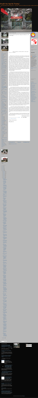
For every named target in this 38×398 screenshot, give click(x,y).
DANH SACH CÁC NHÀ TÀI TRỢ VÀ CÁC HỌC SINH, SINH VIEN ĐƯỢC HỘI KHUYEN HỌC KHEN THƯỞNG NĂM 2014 (6, 392)
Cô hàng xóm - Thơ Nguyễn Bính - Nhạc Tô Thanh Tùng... (4, 188)
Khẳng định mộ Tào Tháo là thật (4, 196)
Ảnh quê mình (3, 53)
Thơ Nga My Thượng (3, 129)
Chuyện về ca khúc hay (13, 118)
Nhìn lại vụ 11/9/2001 (4, 108)
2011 (3, 170)
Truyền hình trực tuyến (34, 97)
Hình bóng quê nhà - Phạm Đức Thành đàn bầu (4, 307)
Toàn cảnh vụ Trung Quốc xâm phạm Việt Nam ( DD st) (4, 248)
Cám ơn (2, 60)
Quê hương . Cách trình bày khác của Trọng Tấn (5, 315)
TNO (2, 135)
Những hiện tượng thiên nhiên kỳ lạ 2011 (4, 223)
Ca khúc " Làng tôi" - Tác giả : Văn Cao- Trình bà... (5, 298)
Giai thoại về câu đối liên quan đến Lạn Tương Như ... (5, 322)
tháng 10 (4, 173)
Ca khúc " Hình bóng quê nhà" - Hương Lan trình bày (5, 304)
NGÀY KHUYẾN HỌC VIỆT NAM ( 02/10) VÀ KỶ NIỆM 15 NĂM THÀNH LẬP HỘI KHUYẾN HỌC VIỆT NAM (6, 372)
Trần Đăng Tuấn (33, 99)
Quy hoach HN (3, 113)
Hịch (2, 85)
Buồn (2, 58)
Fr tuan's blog (3, 70)
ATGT (2, 55)
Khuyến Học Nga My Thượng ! (10, 4)
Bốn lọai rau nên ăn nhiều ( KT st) (5, 232)
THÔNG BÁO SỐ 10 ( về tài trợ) (5, 263)
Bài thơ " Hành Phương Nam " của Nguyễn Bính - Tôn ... (5, 192)
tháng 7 (4, 176)
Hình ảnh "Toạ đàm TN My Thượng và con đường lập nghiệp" (4, 87)
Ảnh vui (2, 54)
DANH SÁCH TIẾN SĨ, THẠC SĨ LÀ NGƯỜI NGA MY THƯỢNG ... (5, 335)
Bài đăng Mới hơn (12, 142)
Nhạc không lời (3, 104)
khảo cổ (2, 95)
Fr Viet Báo (2, 71)
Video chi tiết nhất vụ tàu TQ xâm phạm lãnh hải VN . (5, 245)
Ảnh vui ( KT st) (5, 255)
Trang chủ (19, 142)
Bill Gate (2, 57)
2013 (3, 168)
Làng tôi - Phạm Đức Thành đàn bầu (5, 310)
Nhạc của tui (32, 95)
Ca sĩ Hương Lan (3, 59)
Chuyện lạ (2, 62)
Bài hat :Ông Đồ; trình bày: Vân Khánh (5, 313)
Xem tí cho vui (4, 203)
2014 (3, 167)
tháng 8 (4, 175)
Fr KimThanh (3, 69)
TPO (2, 136)
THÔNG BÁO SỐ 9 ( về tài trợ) (4, 286)
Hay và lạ (2, 84)
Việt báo (32, 100)
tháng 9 (4, 174)
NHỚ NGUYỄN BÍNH (5, 194)
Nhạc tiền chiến (3, 105)
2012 (3, 169)
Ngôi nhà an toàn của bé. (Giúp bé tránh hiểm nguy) (4, 215)
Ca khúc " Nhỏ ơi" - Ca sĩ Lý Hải (5, 292)
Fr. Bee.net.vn (3, 72)
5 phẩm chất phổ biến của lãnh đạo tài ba (5, 226)
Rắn (1, 114)
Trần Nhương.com (33, 98)
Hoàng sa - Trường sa (4, 89)
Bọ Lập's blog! (33, 91)
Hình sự (2, 88)
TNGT (2, 134)
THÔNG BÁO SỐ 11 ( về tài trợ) (5, 252)
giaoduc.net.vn (3, 82)
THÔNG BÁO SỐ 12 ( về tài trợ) (5, 243)
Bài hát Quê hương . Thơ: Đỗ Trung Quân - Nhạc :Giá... (5, 318)
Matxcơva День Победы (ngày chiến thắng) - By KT (5, 257)
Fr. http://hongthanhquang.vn (4, 75)
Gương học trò (3, 83)
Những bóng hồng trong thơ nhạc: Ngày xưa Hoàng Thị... (4, 276)
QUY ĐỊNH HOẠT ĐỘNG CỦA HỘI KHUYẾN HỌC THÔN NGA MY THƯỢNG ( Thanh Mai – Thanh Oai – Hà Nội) (8, 366)
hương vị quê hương (3, 93)
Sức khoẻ (2, 117)
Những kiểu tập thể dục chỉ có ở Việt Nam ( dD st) (5, 238)
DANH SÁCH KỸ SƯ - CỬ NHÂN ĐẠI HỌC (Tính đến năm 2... (4, 266)
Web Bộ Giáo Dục (33, 101)
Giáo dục (2, 81)
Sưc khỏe (2, 116)
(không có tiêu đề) (7, 360)
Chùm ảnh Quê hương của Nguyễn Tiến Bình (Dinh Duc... (5, 328)
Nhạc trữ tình (3, 107)
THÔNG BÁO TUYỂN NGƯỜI (4, 199)
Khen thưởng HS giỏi (3, 97)
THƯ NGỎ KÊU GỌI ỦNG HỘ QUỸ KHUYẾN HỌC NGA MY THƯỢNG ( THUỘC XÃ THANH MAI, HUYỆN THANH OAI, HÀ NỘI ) (6, 346)
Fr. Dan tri (2, 73)
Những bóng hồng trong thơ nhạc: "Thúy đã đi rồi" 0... (4, 273)
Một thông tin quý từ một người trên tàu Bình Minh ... (5, 283)
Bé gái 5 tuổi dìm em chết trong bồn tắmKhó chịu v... (5, 211)
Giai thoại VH (3, 80)
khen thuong (2, 96)
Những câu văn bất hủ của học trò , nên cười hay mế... (5, 201)
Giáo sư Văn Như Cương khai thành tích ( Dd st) (4, 280)
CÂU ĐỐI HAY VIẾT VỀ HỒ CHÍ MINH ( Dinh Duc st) (4, 325)
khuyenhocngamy (34, 56)
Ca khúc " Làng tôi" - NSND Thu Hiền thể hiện (5, 301)
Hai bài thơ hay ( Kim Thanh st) (5, 240)
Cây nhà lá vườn (3, 61)
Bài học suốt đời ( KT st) (5, 254)
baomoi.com (2, 56)
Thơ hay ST (4, 230)
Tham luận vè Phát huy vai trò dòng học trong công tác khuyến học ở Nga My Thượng (6, 356)
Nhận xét (27, 346)
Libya (2, 102)
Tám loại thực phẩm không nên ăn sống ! (5, 185)
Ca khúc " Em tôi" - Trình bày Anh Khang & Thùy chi (5, 295)
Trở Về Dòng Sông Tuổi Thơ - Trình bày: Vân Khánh (4, 182)
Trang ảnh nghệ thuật (4, 137)
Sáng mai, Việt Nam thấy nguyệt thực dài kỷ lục (4, 208)
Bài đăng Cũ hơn (26, 142)
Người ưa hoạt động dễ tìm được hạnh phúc (4, 205)
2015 (3, 166)
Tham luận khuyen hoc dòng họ (3, 120)
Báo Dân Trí (32, 82)
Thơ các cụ (2, 126)
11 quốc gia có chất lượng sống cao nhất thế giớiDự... (5, 218)
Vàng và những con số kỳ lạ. (5, 221)
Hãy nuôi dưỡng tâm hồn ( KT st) (5, 261)
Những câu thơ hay (33, 96)
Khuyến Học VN (3, 101)
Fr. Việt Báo (2, 79)
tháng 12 (4, 171)
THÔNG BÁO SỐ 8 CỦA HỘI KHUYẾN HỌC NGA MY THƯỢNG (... (5, 288)
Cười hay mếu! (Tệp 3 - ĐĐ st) (4, 332)
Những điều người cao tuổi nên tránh (5, 179)
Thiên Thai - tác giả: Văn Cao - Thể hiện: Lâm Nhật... (5, 235)
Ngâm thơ (2, 103)
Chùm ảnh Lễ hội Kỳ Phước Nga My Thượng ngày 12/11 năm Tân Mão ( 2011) (8, 378)
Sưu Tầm (2, 119)
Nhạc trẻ (2, 106)
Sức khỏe (2, 118)
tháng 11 (4, 172)
